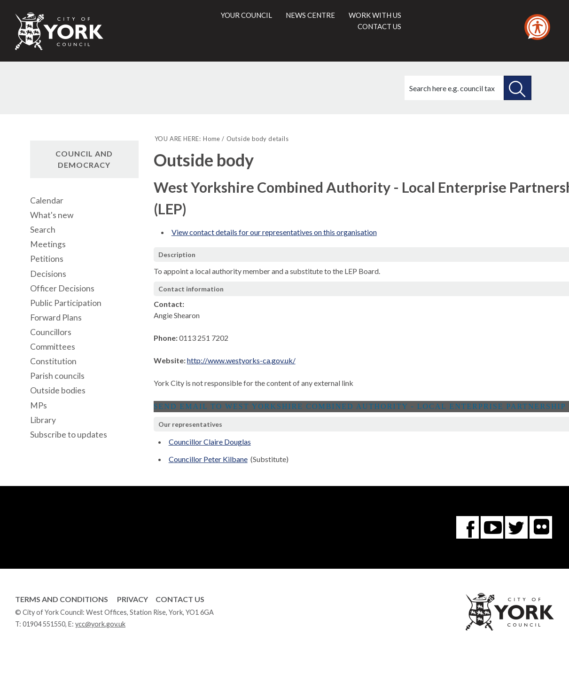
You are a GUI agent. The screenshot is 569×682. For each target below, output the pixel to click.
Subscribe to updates (68, 434)
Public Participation (65, 303)
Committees (52, 347)
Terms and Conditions (61, 599)
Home (211, 138)
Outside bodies (58, 390)
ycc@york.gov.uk (100, 624)
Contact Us (180, 599)
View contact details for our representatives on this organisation (274, 231)
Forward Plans (56, 317)
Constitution (53, 361)
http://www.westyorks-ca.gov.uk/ (241, 360)
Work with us (375, 15)
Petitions (46, 259)
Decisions (48, 274)
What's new (51, 215)
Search (42, 230)
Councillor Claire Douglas (210, 441)
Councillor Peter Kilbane (208, 459)
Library (43, 420)
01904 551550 (44, 624)
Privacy (132, 599)
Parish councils (57, 376)
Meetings (48, 244)
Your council (246, 15)
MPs (38, 405)
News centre (310, 15)
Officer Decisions (62, 288)
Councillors (50, 332)
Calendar (46, 200)
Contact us (379, 26)
